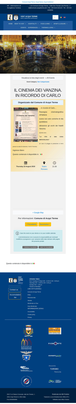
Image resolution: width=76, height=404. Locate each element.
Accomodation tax (15, 296)
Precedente (31, 224)
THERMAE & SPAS (48, 28)
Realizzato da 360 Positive (60, 394)
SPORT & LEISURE (61, 24)
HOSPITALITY (33, 24)
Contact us (14, 290)
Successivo (45, 224)
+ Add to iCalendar (46, 247)
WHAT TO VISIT (20, 24)
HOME (10, 23)
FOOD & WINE (46, 24)
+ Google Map (38, 213)
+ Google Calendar (30, 247)
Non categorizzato (43, 82)
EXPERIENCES (34, 28)
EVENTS (23, 27)
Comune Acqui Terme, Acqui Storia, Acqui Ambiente (38, 2)
